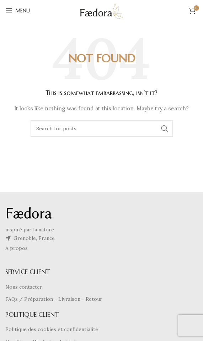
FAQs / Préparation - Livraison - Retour (53, 299)
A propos (16, 248)
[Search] (102, 128)
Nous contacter (23, 287)
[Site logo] (101, 10)
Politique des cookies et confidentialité (51, 329)
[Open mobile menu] (17, 11)
